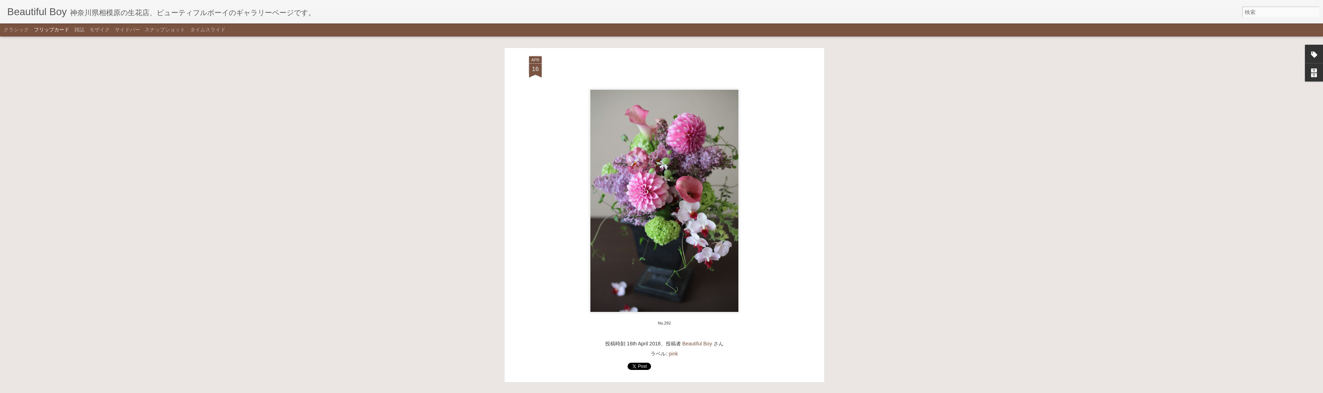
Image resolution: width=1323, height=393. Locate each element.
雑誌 (79, 29)
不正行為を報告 (697, 388)
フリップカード (51, 29)
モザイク (99, 29)
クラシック (16, 29)
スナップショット (165, 29)
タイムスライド (208, 29)
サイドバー (127, 29)
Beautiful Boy (697, 195)
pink (673, 205)
